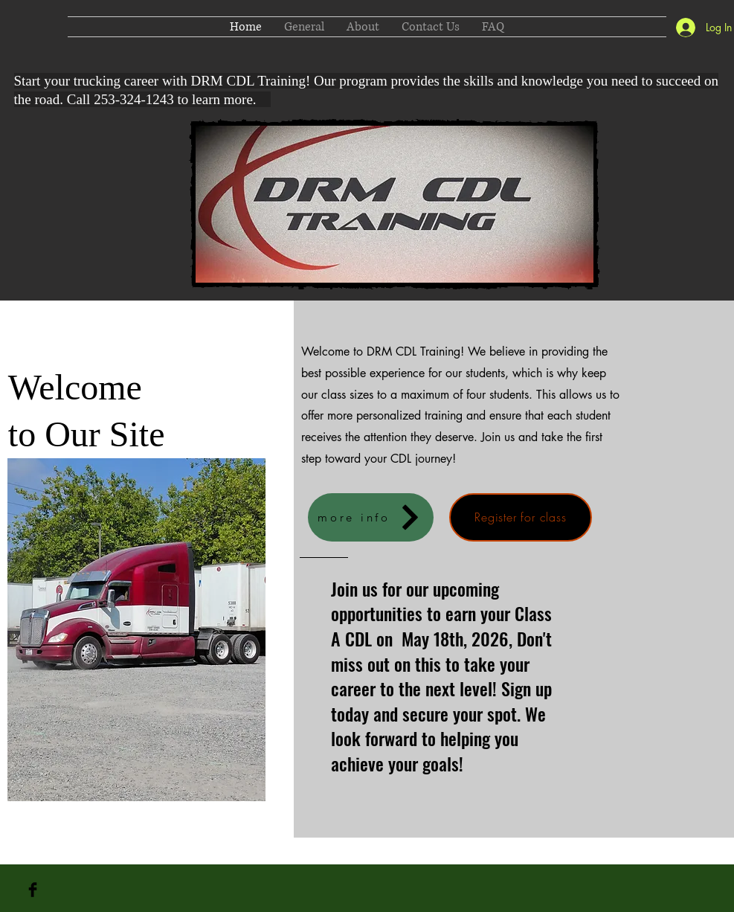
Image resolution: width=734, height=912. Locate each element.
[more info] (371, 517)
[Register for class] (520, 517)
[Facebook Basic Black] (32, 889)
